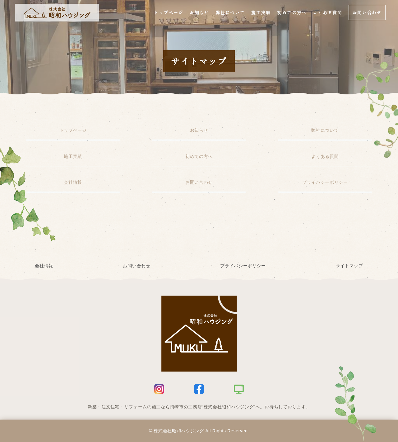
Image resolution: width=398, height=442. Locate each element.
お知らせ (199, 130)
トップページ (73, 130)
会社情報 (73, 182)
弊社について (325, 130)
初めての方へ (199, 156)
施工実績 (73, 156)
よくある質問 (325, 156)
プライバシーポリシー (325, 182)
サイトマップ (349, 265)
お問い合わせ (199, 182)
